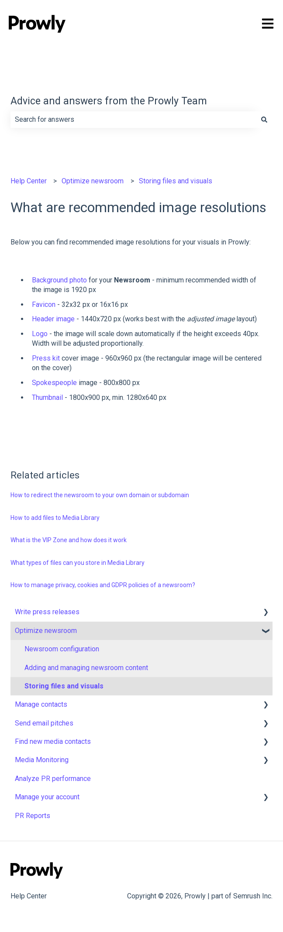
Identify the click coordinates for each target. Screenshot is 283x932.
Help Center (28, 181)
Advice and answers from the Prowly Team (108, 101)
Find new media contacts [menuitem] (53, 741)
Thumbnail (47, 397)
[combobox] (133, 119)
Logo (40, 334)
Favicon (43, 304)
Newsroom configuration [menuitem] (61, 649)
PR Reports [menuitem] (32, 816)
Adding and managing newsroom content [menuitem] (86, 668)
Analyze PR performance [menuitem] (53, 778)
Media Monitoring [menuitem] (42, 760)
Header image (53, 319)
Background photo (59, 280)
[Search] (264, 119)
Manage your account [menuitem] (47, 797)
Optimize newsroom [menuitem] (46, 630)
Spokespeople (54, 382)
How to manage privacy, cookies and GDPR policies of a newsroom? (102, 584)
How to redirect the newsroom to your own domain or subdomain (99, 495)
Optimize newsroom (93, 181)
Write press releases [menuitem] (47, 612)
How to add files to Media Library (55, 517)
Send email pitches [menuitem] (44, 723)
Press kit (46, 358)
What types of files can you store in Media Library (77, 562)
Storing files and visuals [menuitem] (64, 686)
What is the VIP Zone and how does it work (68, 540)
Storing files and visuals (175, 181)
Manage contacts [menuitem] (41, 704)
